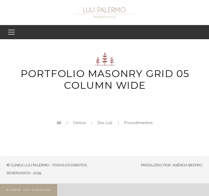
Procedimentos (138, 123)
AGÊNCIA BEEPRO (187, 165)
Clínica (79, 123)
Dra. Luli (104, 123)
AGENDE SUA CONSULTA (28, 190)
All (59, 123)
